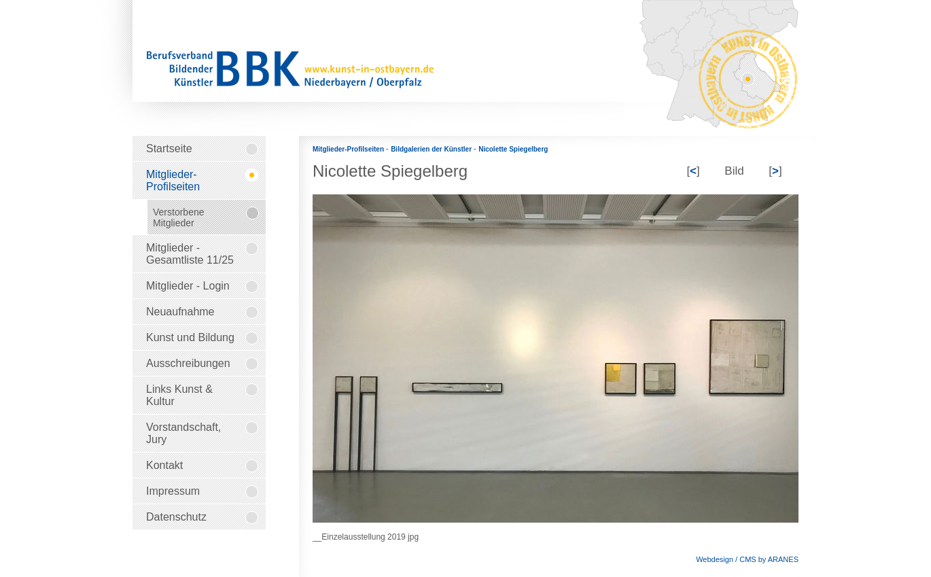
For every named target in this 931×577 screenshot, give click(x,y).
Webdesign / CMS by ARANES (747, 559)
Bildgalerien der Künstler (432, 149)
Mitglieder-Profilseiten (349, 149)
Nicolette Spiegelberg (513, 149)
